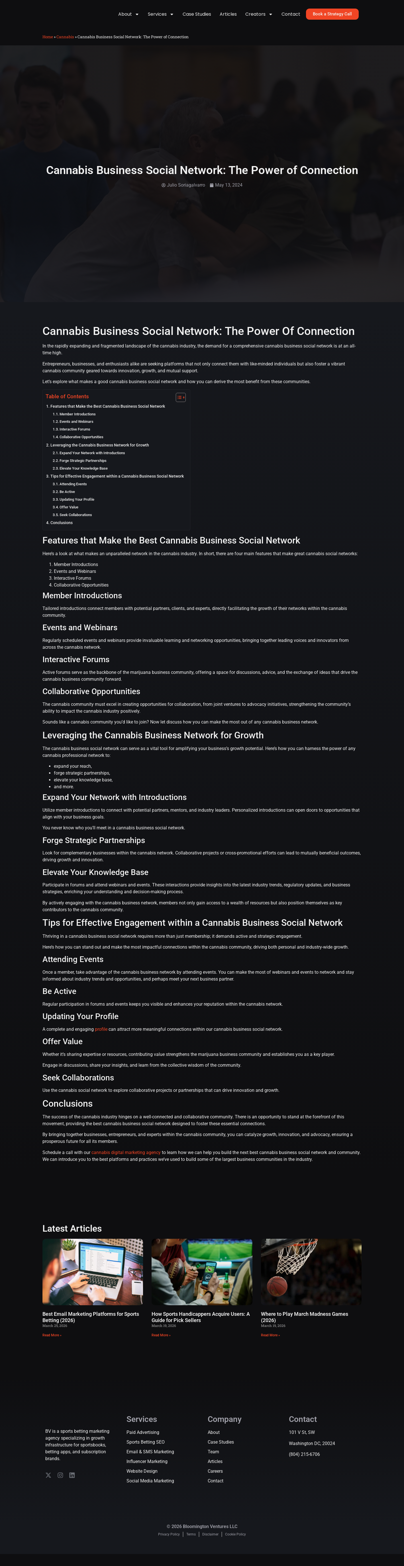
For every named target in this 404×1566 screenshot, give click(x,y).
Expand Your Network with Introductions (92, 460)
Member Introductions (78, 422)
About (128, 18)
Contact (290, 18)
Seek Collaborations (76, 522)
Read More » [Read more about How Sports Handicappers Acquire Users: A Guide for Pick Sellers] (161, 1343)
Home (47, 44)
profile (101, 1037)
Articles (228, 18)
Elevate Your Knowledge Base (84, 476)
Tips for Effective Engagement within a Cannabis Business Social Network (117, 484)
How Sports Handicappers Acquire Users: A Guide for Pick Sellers (201, 1325)
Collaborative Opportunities (81, 444)
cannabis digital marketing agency (126, 1160)
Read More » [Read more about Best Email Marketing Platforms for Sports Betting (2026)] (52, 1343)
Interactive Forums (75, 437)
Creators (259, 18)
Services (161, 18)
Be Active (67, 500)
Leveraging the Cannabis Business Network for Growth (99, 452)
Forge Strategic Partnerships (83, 468)
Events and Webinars (76, 429)
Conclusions (61, 530)
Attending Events (73, 492)
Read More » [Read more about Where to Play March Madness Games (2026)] (270, 1343)
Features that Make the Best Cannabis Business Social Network (107, 414)
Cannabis (65, 44)
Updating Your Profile (77, 507)
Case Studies (197, 18)
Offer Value (69, 515)
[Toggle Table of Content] (178, 405)
